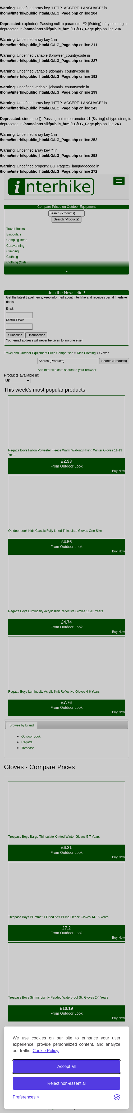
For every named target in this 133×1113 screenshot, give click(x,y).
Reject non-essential (66, 1083)
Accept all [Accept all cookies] (66, 1066)
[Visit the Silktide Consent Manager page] (117, 1097)
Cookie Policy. (46, 1050)
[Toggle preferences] (26, 1097)
